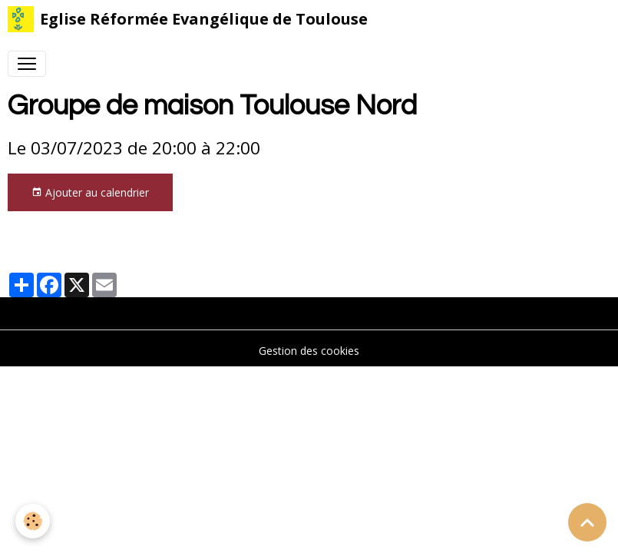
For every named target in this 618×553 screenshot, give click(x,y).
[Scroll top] (587, 522)
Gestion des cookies (309, 350)
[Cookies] (32, 521)
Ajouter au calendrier (90, 192)
